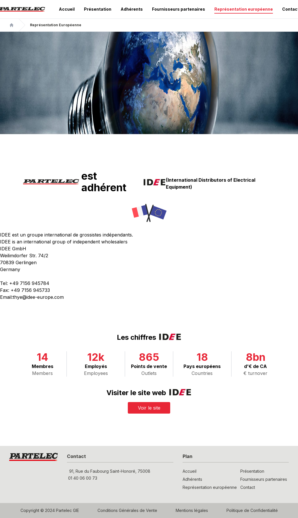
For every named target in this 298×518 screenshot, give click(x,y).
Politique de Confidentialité (252, 510)
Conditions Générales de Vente (127, 510)
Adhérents (132, 9)
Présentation (97, 9)
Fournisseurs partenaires (178, 9)
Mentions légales (192, 510)
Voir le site (149, 408)
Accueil (67, 9)
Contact (247, 487)
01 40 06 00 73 (82, 478)
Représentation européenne (243, 9)
